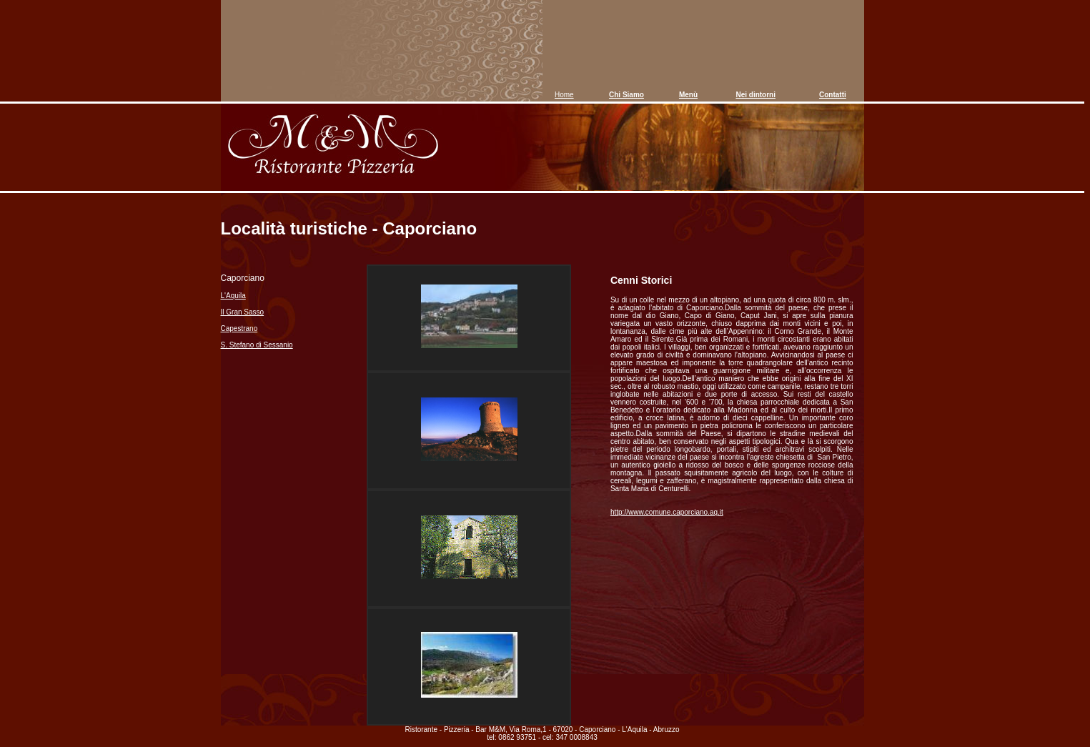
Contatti (832, 95)
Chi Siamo (626, 95)
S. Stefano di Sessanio (257, 345)
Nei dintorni (755, 95)
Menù (688, 95)
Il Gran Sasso (242, 312)
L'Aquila (233, 296)
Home (564, 95)
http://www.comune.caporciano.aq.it (666, 512)
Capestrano (239, 328)
